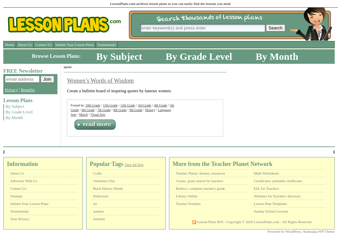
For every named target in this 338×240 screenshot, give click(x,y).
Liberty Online (186, 196)
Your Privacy (19, 219)
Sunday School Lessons (271, 211)
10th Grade (92, 105)
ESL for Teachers (266, 188)
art (95, 204)
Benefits (28, 90)
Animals (99, 219)
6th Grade (88, 110)
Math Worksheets (266, 173)
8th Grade (119, 110)
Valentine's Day (104, 181)
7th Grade (104, 110)
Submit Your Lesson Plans (74, 45)
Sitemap (16, 196)
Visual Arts (97, 114)
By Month (276, 56)
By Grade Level (199, 56)
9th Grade (136, 110)
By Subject (119, 56)
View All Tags (134, 165)
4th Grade (160, 105)
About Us (25, 45)
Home (9, 45)
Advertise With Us (23, 181)
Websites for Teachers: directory (277, 196)
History (150, 110)
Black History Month (108, 188)
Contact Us (43, 45)
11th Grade (110, 105)
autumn (98, 211)
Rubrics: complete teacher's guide (200, 188)
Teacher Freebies (188, 204)
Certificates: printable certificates (278, 181)
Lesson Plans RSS (207, 222)
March (83, 114)
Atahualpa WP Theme (319, 231)
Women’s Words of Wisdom (100, 80)
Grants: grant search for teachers (199, 181)
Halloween (100, 196)
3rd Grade (144, 105)
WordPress (293, 231)
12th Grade (127, 105)
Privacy (11, 90)
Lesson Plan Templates (270, 204)
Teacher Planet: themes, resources (200, 173)
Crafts (97, 173)
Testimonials (106, 45)
